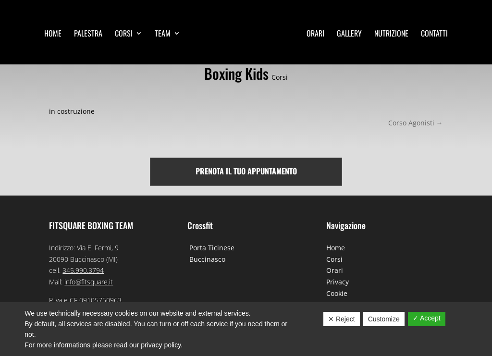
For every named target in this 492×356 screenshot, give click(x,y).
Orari (315, 34)
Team (163, 34)
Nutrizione (391, 34)
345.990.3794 (83, 270)
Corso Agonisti (415, 122)
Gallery (349, 34)
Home (53, 34)
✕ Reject (341, 319)
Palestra (88, 34)
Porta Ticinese (210, 247)
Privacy (337, 281)
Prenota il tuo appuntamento (246, 171)
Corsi (124, 34)
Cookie (336, 293)
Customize (384, 319)
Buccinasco (206, 259)
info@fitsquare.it (88, 281)
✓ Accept (427, 318)
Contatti (434, 34)
